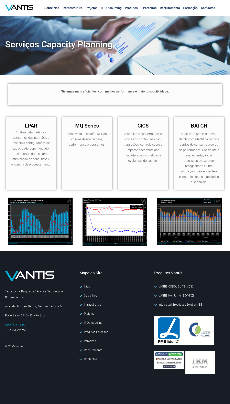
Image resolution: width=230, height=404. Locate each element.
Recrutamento (170, 8)
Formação (190, 8)
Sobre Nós (51, 8)
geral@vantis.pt (15, 324)
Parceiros (150, 8)
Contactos (208, 8)
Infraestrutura (72, 8)
